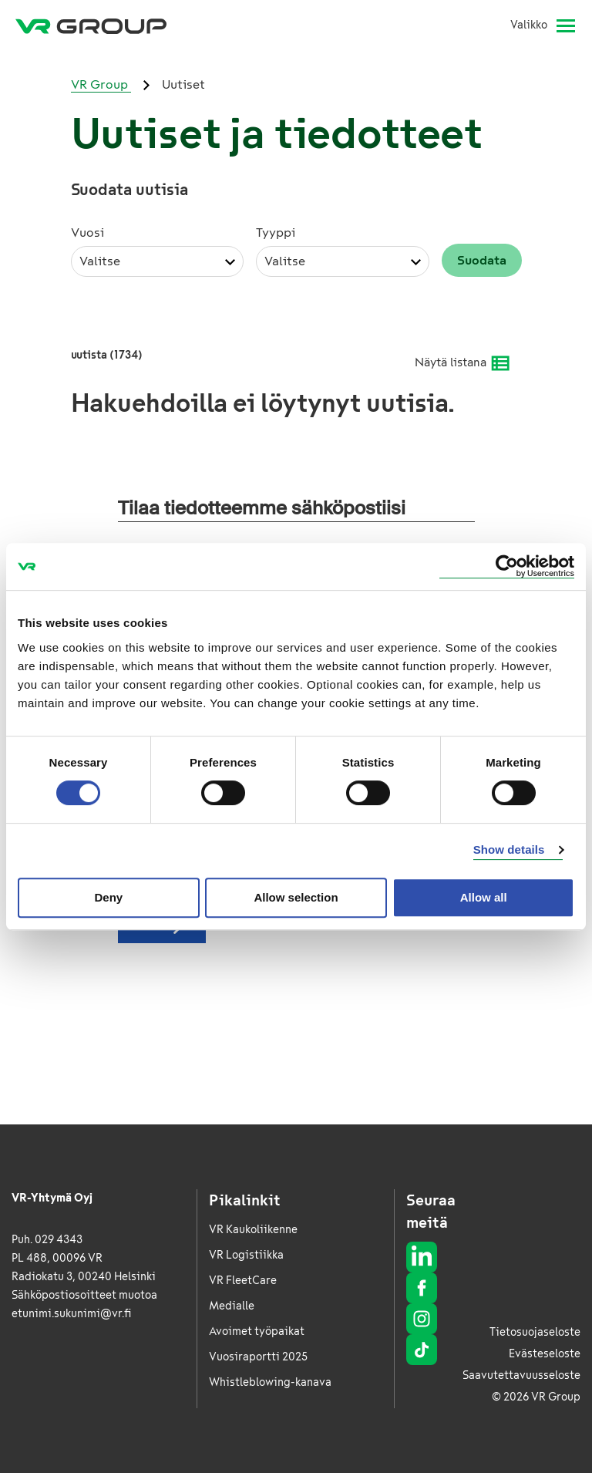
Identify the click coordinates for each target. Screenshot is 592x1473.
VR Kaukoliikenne (253, 1229)
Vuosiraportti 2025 (258, 1356)
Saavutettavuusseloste (521, 1375)
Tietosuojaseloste (534, 1332)
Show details (509, 849)
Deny (108, 897)
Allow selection (296, 897)
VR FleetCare (243, 1280)
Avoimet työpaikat (256, 1331)
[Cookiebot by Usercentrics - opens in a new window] (506, 566)
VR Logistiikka (246, 1255)
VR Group (101, 84)
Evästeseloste (544, 1353)
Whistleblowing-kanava (270, 1382)
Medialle (231, 1306)
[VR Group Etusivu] (90, 25)
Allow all (483, 897)
